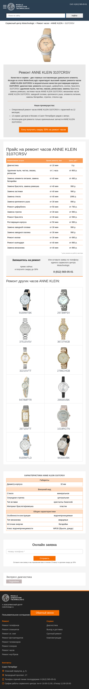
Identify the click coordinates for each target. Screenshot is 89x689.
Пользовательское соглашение (16, 615)
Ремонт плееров (9, 646)
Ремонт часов (8, 650)
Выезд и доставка (54, 629)
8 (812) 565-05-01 (63, 271)
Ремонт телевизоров (11, 642)
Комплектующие (54, 638)
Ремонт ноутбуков (10, 654)
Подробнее (14, 581)
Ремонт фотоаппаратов (12, 638)
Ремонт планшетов (10, 629)
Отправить (44, 558)
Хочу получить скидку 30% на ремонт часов (43, 129)
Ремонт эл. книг (9, 634)
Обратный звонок (45, 613)
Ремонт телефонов (10, 625)
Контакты (6, 663)
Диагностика (52, 625)
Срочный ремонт (54, 634)
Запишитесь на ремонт (26, 260)
